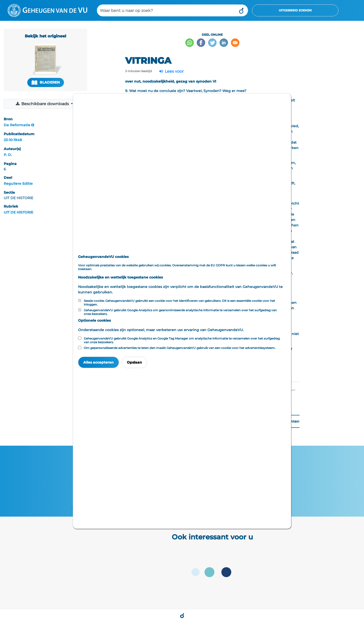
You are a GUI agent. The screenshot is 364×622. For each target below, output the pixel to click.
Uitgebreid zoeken (295, 10)
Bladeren (45, 82)
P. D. (8, 155)
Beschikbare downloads (42, 103)
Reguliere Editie (18, 183)
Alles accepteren (98, 362)
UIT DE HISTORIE (18, 212)
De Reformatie (17, 125)
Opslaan (134, 362)
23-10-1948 (13, 140)
